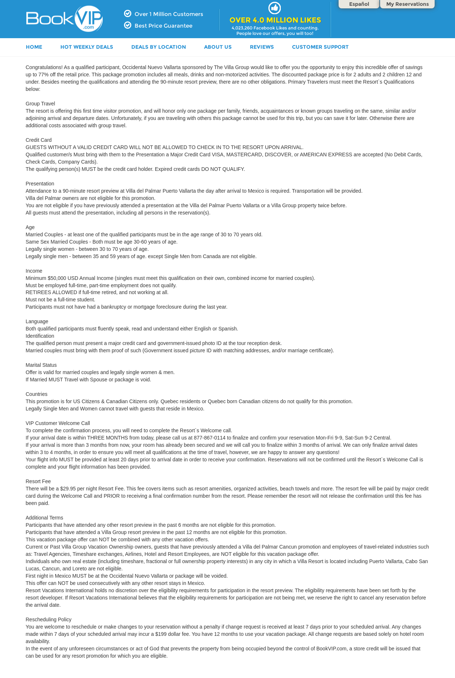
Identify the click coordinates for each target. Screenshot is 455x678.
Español (359, 4)
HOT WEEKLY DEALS (86, 47)
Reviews (262, 47)
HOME (34, 47)
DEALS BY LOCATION (158, 47)
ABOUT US (218, 47)
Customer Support (320, 47)
